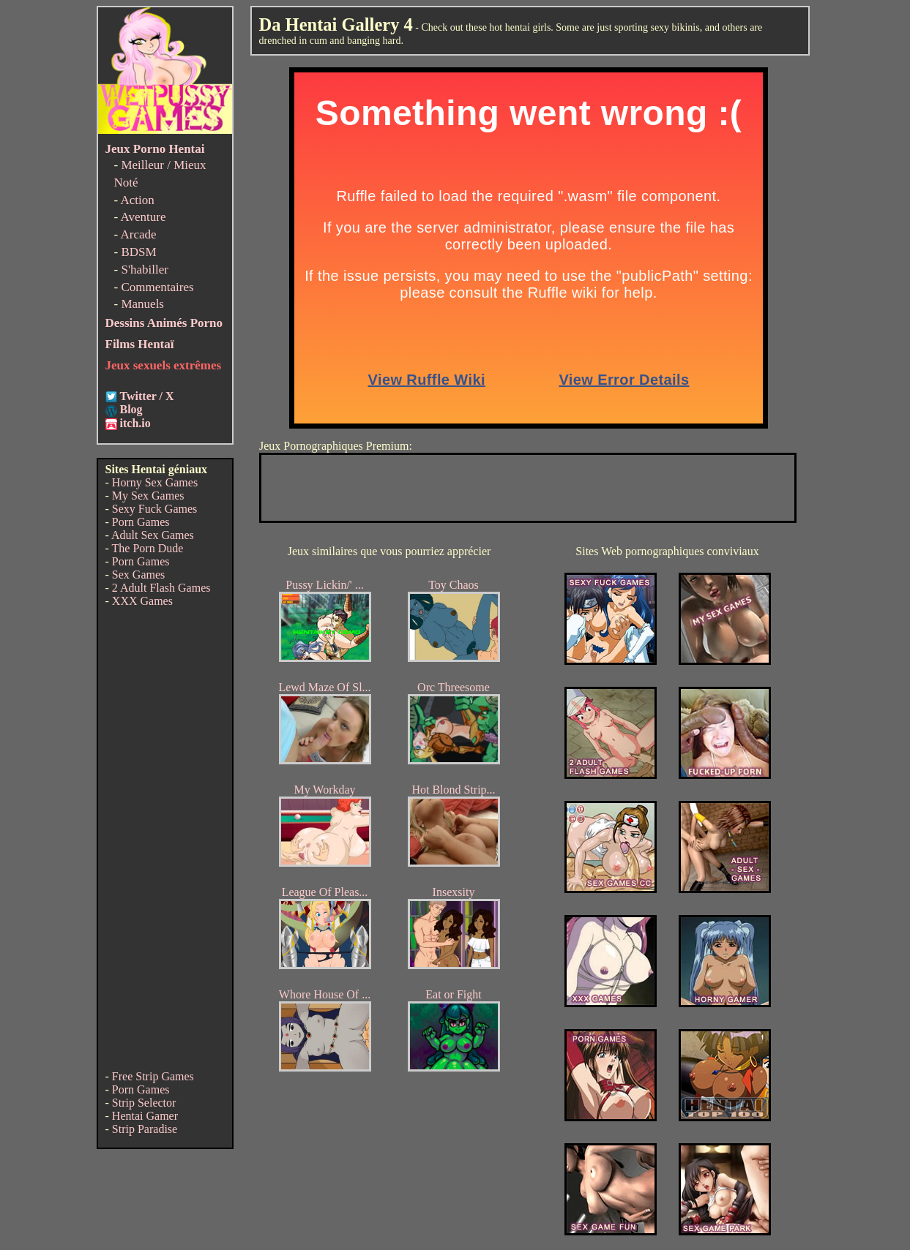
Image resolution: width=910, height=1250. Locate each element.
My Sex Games (148, 495)
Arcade (138, 234)
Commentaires (157, 287)
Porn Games (141, 522)
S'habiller (144, 269)
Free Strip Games (153, 1076)
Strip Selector (144, 1102)
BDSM (138, 252)
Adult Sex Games (152, 535)
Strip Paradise (144, 1129)
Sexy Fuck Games (154, 508)
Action (137, 200)
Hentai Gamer (145, 1116)
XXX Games (142, 601)
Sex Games (138, 574)
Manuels (142, 304)
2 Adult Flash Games (161, 587)
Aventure (142, 217)
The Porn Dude (148, 548)
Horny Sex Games (155, 482)
